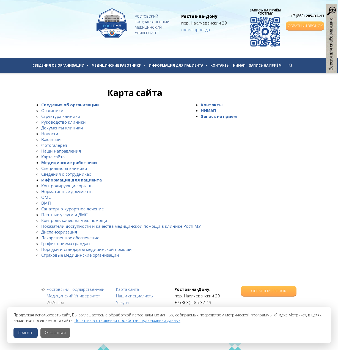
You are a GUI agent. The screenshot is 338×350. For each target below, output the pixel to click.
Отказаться (55, 332)
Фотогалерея (54, 145)
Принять (25, 332)
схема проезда (195, 29)
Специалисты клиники (64, 168)
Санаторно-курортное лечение (72, 208)
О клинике (52, 110)
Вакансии (51, 139)
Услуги (122, 302)
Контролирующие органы (67, 185)
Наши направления (61, 151)
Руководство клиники (63, 122)
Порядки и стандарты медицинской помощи (86, 249)
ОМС (46, 197)
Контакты (220, 65)
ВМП (46, 203)
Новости (49, 133)
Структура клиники (60, 116)
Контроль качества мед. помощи (74, 220)
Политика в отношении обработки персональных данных (127, 320)
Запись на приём (265, 65)
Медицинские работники (118, 65)
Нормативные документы (67, 191)
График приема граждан (65, 243)
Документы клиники (62, 128)
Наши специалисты (134, 296)
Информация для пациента (178, 65)
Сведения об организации (60, 65)
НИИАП (239, 65)
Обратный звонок (305, 25)
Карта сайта (53, 156)
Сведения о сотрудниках (66, 174)
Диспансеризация (59, 232)
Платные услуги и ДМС (64, 214)
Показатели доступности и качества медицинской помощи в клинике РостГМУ (121, 226)
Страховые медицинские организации (80, 255)
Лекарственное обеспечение (70, 237)
